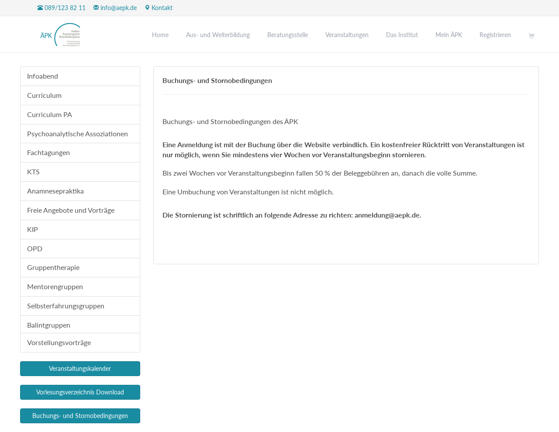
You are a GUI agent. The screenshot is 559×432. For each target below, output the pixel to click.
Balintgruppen (48, 325)
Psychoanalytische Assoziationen (77, 133)
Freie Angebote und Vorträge (70, 210)
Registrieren (495, 34)
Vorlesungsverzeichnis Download (80, 392)
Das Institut (402, 34)
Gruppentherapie (53, 267)
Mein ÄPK (448, 34)
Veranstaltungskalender (80, 368)
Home (160, 34)
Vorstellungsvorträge (59, 342)
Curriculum (44, 95)
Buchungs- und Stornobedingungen (80, 415)
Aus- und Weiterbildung (218, 34)
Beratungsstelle (287, 34)
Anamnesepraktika (55, 191)
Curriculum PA (49, 114)
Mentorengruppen (55, 286)
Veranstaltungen (347, 34)
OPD (34, 248)
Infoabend (42, 76)
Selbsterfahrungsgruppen (65, 305)
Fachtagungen (48, 152)
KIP (32, 229)
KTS (33, 171)
